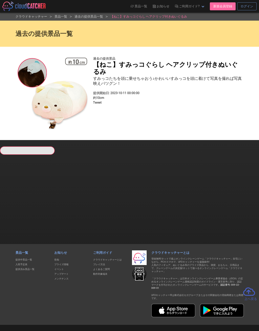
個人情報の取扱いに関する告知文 (65, 313)
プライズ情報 (61, 243)
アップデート (61, 252)
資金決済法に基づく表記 (119, 313)
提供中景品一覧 (23, 238)
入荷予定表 (21, 243)
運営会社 (203, 313)
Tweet (97, 102)
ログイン (247, 6)
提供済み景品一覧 (24, 247)
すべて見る (15, 206)
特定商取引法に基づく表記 (154, 313)
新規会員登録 (222, 6)
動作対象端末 (100, 252)
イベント (59, 247)
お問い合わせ (183, 313)
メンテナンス (61, 257)
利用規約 (95, 313)
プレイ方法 (99, 243)
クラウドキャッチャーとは (107, 238)
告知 (56, 238)
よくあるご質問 (101, 247)
